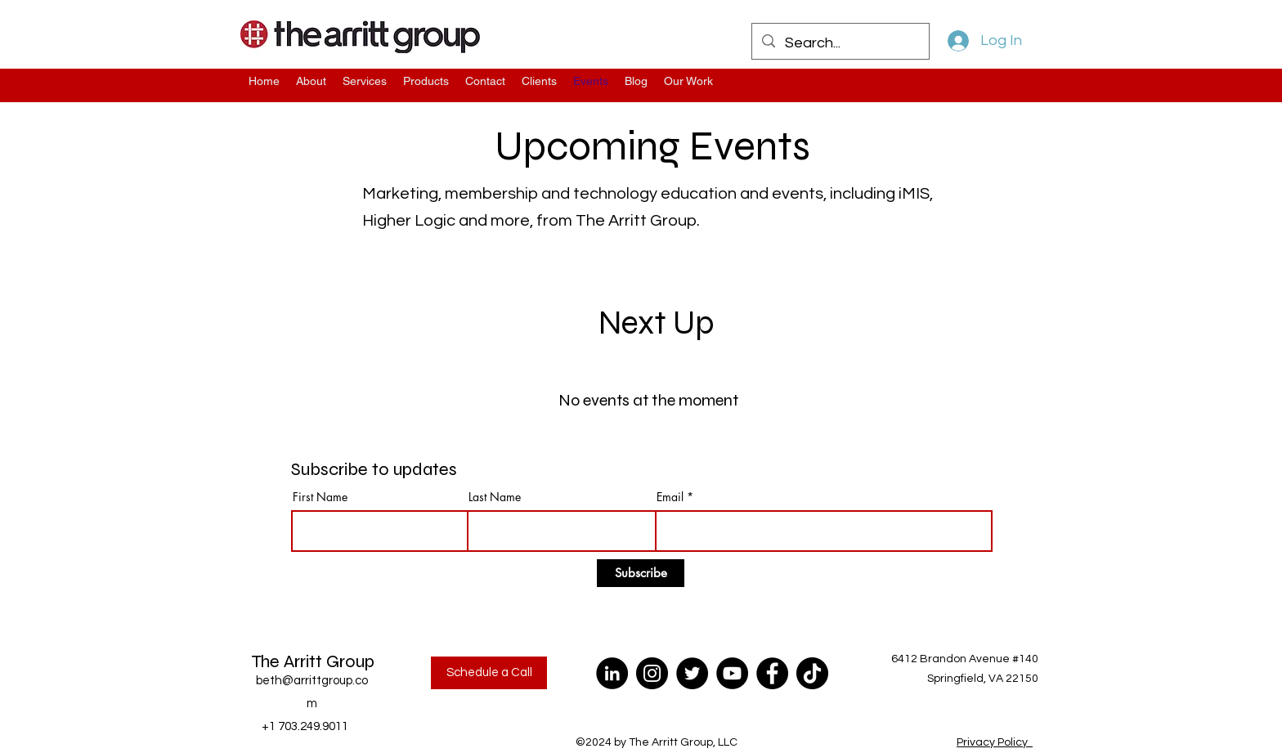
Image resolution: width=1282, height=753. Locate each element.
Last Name (494, 497)
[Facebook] (772, 673)
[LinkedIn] (612, 673)
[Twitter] (692, 673)
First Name (320, 497)
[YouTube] (732, 673)
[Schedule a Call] (489, 673)
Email (670, 497)
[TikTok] (812, 673)
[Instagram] (652, 673)
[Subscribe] (640, 573)
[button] (688, 81)
